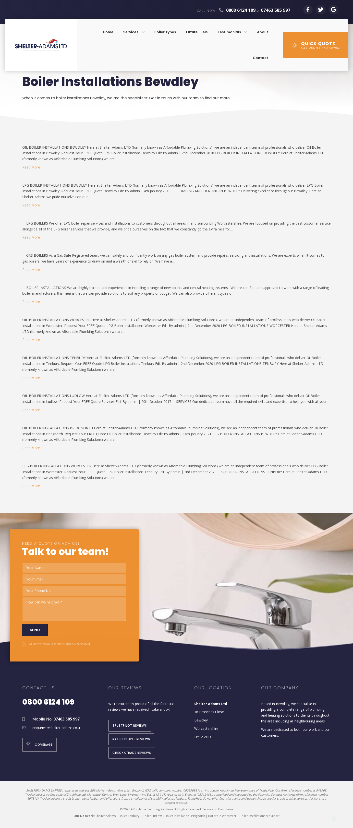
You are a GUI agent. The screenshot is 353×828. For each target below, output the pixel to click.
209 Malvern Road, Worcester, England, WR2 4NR (123, 790)
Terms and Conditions (217, 809)
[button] (315, 45)
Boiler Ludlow (152, 816)
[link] (108, 32)
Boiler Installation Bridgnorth (185, 816)
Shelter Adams (106, 816)
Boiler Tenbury (129, 816)
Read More (31, 167)
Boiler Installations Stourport (260, 816)
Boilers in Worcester (222, 816)
